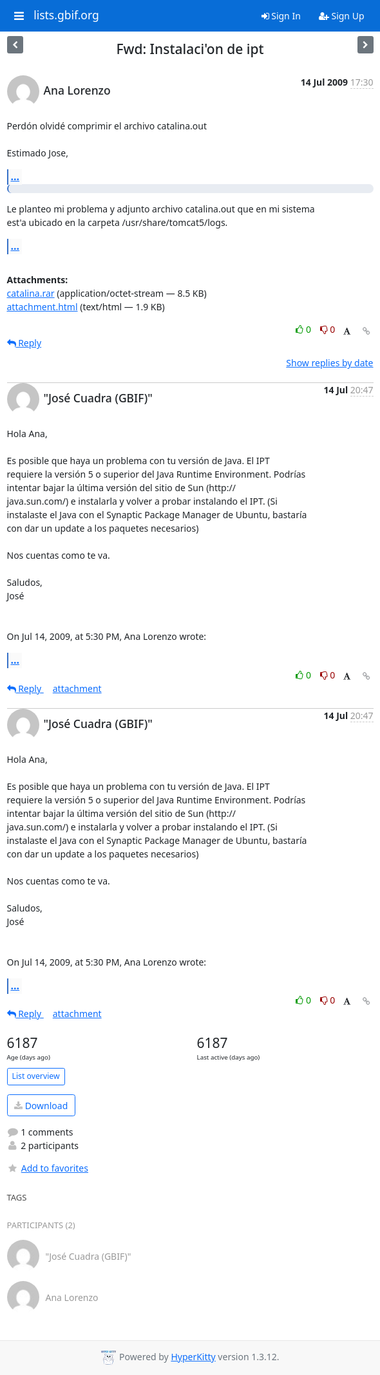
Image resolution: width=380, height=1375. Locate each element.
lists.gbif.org (66, 15)
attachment (77, 688)
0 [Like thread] (304, 329)
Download (41, 1105)
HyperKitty (193, 1357)
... (15, 176)
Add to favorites (47, 1168)
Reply (24, 343)
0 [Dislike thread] (328, 329)
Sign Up (342, 16)
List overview (36, 1076)
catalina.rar (31, 293)
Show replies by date (329, 363)
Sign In (281, 16)
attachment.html (42, 307)
